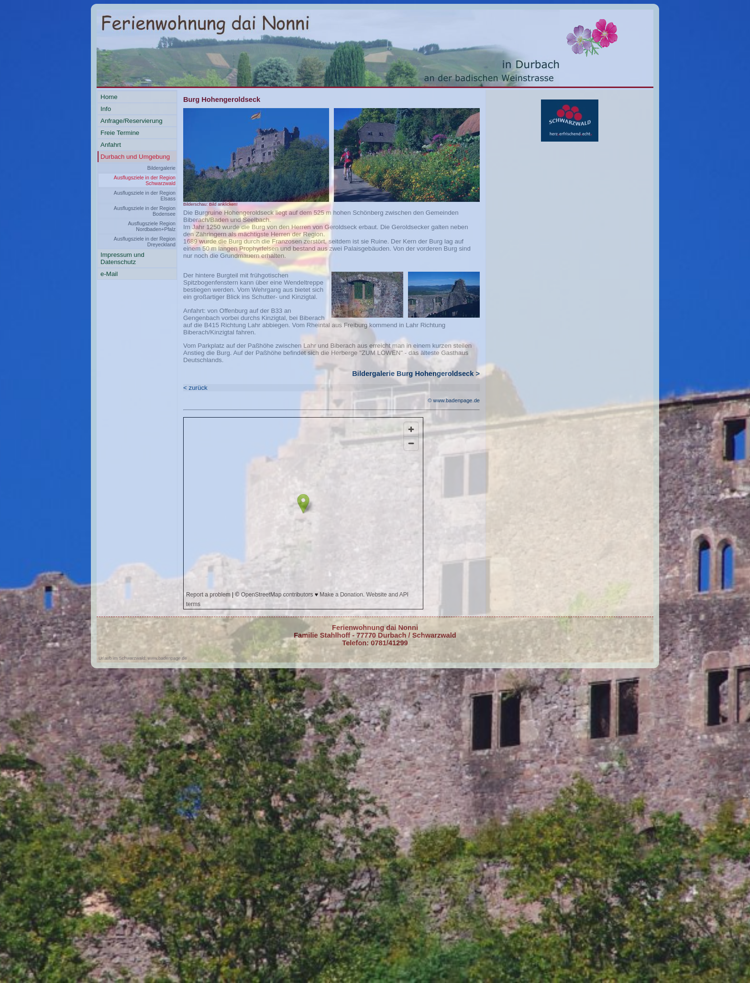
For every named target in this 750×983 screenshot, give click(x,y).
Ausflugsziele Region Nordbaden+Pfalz (152, 226)
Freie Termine (119, 132)
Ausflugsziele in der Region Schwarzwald (145, 180)
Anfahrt (110, 144)
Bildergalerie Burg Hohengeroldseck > (416, 373)
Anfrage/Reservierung (131, 120)
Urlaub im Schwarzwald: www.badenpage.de (143, 658)
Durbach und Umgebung (135, 156)
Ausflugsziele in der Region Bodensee (145, 211)
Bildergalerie (161, 168)
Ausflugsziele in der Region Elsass (145, 195)
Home (109, 96)
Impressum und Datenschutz (122, 258)
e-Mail (109, 273)
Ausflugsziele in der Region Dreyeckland (145, 241)
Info (105, 108)
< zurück (195, 387)
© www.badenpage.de (454, 400)
